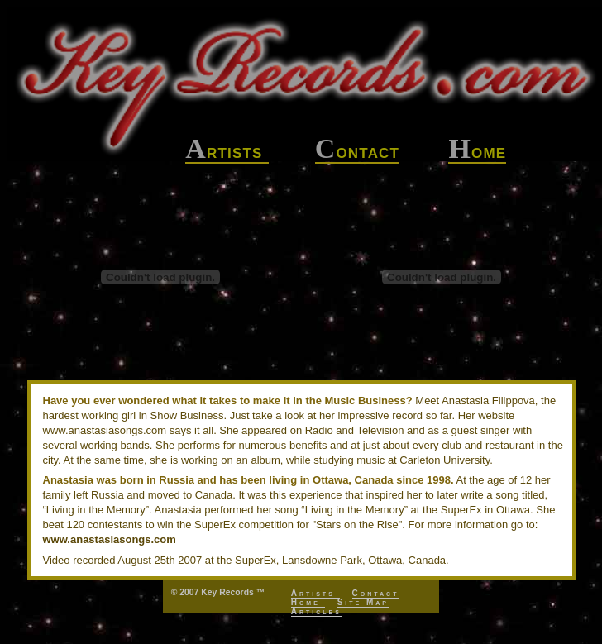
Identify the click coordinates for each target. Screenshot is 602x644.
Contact (375, 593)
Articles (316, 611)
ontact (357, 152)
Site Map (363, 602)
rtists (227, 152)
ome (477, 152)
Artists (315, 593)
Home (308, 602)
